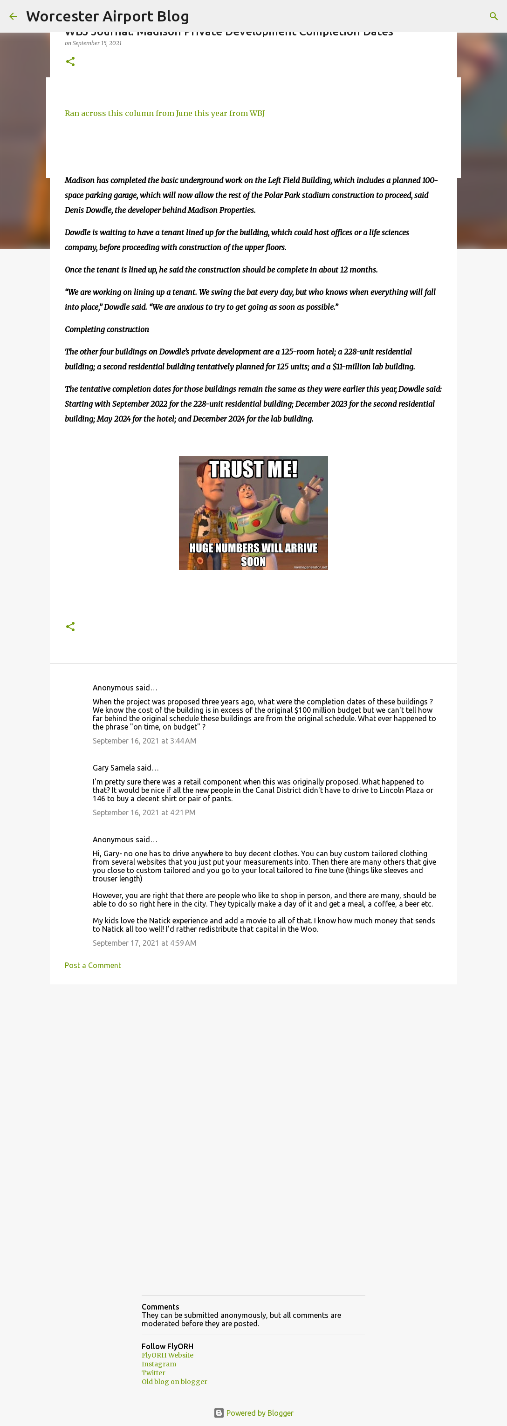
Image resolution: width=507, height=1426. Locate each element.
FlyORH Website (167, 1355)
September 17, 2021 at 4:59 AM (145, 943)
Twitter (153, 1373)
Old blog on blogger (174, 1382)
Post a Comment (93, 965)
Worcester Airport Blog (107, 15)
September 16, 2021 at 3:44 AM (145, 741)
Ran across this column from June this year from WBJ (165, 113)
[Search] (494, 16)
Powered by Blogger (253, 1413)
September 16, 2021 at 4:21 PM (144, 812)
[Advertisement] (253, 1063)
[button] (70, 62)
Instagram (159, 1364)
